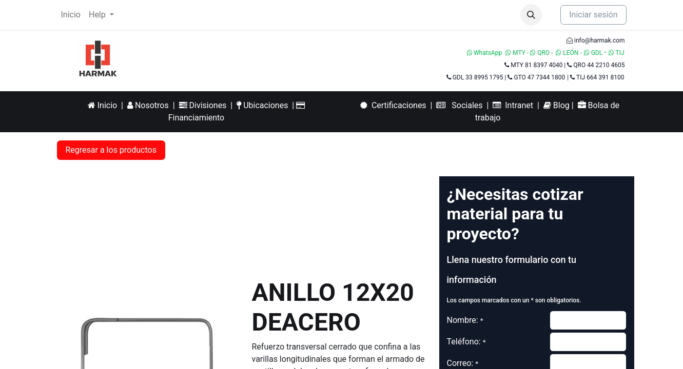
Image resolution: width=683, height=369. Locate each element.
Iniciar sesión (593, 14)
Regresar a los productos (111, 150)
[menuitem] (71, 15)
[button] (531, 15)
